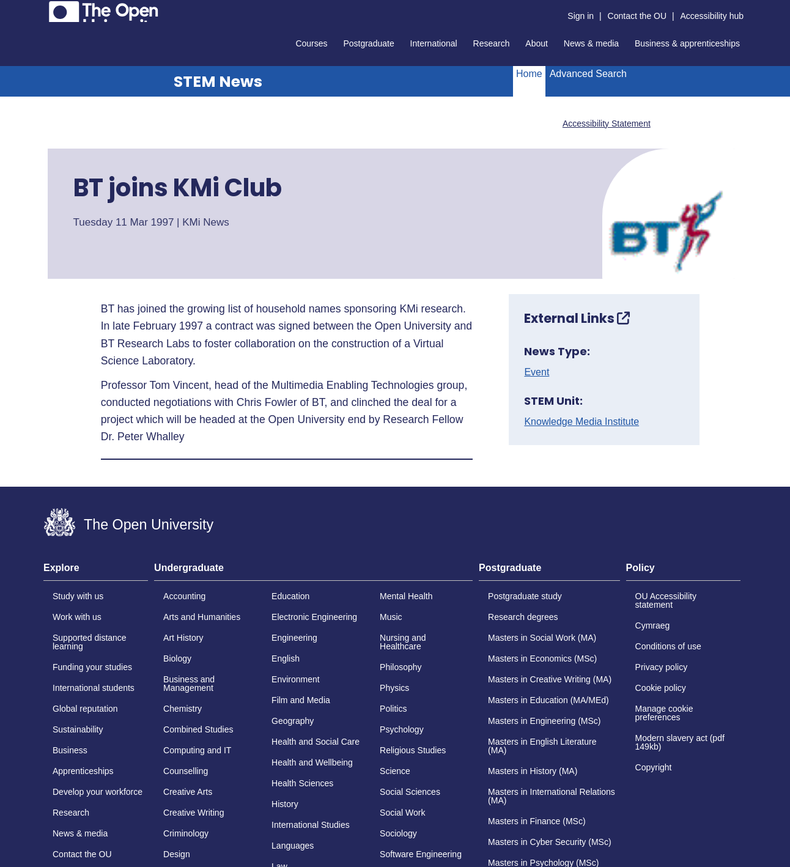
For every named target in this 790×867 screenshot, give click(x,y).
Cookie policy (660, 688)
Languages (292, 845)
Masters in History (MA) (532, 771)
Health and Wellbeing (312, 762)
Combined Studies (198, 729)
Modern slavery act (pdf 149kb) (680, 742)
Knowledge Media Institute (581, 422)
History (284, 804)
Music (391, 617)
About (536, 43)
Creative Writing (193, 812)
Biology (177, 658)
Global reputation (85, 709)
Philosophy (401, 667)
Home (529, 73)
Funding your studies (92, 667)
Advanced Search (588, 73)
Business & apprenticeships (687, 43)
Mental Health (406, 596)
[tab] (95, 572)
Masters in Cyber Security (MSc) (549, 842)
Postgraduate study (525, 596)
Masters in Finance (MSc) (536, 821)
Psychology (402, 729)
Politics (393, 709)
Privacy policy (661, 667)
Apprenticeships (83, 771)
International (433, 43)
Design (176, 854)
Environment (295, 679)
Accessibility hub (712, 16)
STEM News (218, 81)
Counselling (185, 771)
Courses (311, 43)
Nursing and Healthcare (403, 642)
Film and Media (300, 700)
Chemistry (182, 709)
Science (395, 771)
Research (491, 43)
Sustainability (78, 729)
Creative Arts (187, 792)
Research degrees (523, 617)
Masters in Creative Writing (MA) (549, 679)
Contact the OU (637, 16)
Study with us (78, 596)
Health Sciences (302, 783)
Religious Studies (413, 750)
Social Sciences (410, 792)
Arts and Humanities (201, 617)
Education (290, 596)
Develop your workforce (97, 792)
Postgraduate (368, 43)
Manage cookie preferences (664, 713)
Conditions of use (668, 646)
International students (94, 688)
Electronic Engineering (314, 617)
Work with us (77, 617)
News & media (591, 43)
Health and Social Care (315, 742)
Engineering (294, 638)
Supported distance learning (90, 642)
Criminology (186, 833)
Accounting (184, 596)
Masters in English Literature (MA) (542, 746)
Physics (394, 688)
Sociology (398, 833)
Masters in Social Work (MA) (542, 638)
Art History (183, 638)
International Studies (310, 825)
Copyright (653, 767)
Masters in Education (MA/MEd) (548, 700)
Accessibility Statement (607, 123)
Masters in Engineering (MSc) (544, 721)
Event (536, 372)
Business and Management (189, 683)
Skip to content (43, 9)
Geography (292, 721)
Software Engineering (421, 854)
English (285, 658)
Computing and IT (197, 750)
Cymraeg (652, 625)
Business (70, 750)
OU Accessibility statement (665, 600)
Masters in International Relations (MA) (551, 796)
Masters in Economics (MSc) (542, 658)
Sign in (580, 16)
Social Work (402, 812)
